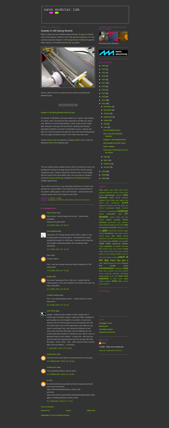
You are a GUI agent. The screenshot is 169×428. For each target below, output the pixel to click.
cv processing (111, 211)
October (107, 113)
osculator (114, 257)
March (106, 160)
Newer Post (45, 410)
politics (101, 263)
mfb (114, 246)
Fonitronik (112, 227)
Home (68, 410)
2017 (104, 83)
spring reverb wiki (56, 178)
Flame (122, 225)
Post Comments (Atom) (60, 415)
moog (110, 249)
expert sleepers (104, 225)
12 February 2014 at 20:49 (60, 374)
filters (118, 225)
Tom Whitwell (52, 231)
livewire (115, 241)
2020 (104, 76)
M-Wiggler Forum (105, 323)
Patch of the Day (53, 140)
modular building (53, 295)
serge (125, 268)
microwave (124, 246)
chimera (101, 208)
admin (116, 190)
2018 (104, 79)
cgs (127, 205)
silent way (102, 271)
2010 (104, 171)
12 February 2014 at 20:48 (60, 361)
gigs (104, 230)
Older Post (91, 410)
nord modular (107, 257)
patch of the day (82, 200)
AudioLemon (52, 354)
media (101, 246)
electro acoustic (113, 220)
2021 (104, 73)
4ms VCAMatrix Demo (111, 130)
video (126, 279)
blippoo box (124, 200)
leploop (109, 241)
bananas (119, 195)
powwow (111, 263)
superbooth (108, 273)
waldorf (101, 281)
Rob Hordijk (107, 266)
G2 (127, 227)
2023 (104, 69)
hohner (126, 233)
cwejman (51, 200)
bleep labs (115, 200)
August (106, 120)
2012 (104, 100)
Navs (49, 255)
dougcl (49, 276)
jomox (107, 236)
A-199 (64, 40)
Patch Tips (115, 260)
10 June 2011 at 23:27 (58, 225)
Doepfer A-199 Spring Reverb (114, 140)
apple (126, 192)
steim (120, 271)
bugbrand (102, 205)
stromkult (125, 271)
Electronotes (112, 222)
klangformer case (104, 238)
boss (107, 203)
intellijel (101, 236)
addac (111, 190)
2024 (104, 66)
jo (47, 380)
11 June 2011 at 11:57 (58, 249)
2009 (104, 175)
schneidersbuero (106, 268)
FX (124, 227)
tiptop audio (123, 276)
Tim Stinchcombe (80, 178)
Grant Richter (112, 231)
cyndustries (111, 214)
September (108, 117)
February (107, 164)
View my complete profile (110, 350)
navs (73, 113)
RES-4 (78, 140)
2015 (104, 90)
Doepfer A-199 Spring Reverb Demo (55, 113)
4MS (101, 190)
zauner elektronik (104, 284)
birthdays (102, 200)
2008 (104, 178)
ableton (106, 190)
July (105, 124)
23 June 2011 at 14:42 (58, 305)
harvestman (109, 233)
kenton (125, 236)
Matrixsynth (103, 326)
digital (120, 214)
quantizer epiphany (80, 37)
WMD (120, 281)
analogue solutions (105, 192)
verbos (120, 278)
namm (120, 251)
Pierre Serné (52, 213)
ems (118, 222)
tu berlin (113, 278)
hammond (120, 231)
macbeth (125, 241)
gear (100, 231)
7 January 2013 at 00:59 (59, 348)
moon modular (117, 249)
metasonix (69, 200)
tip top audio (114, 276)
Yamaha (125, 281)
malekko (125, 244)
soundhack (110, 271)
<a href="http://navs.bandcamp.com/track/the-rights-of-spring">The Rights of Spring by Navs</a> (67, 153)
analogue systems (118, 192)
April (106, 157)
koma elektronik (119, 238)
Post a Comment (47, 407)
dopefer (112, 217)
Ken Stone (116, 236)
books (101, 203)
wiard (114, 281)
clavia (118, 208)
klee (111, 238)
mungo (125, 249)
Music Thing (114, 251)
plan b (125, 260)
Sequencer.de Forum (107, 332)
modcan (105, 249)
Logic (120, 241)
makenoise (116, 244)
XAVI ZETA (51, 311)
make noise (105, 243)
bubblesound (115, 203)
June (106, 127)
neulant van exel (104, 254)
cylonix (101, 214)
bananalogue (110, 195)
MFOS (118, 246)
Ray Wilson (117, 263)
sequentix (118, 268)
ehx (123, 217)
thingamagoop (104, 276)
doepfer (60, 200)
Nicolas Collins (116, 254)
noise (100, 257)
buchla (125, 203)
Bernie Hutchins (122, 197)
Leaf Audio (102, 241)
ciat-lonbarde (109, 208)
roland (125, 266)
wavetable (108, 281)
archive (101, 195)
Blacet (108, 200)
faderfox (113, 225)
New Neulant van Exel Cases (114, 143)
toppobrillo (104, 278)
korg (126, 238)
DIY (126, 214)
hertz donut (119, 233)
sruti (116, 271)
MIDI (100, 249)
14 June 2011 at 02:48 (58, 289)
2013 (104, 97)
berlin (112, 198)
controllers (125, 208)
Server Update (108, 146)
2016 (104, 86)
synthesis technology (120, 273)
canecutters (110, 205)
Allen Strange (123, 190)
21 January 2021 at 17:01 (60, 401)
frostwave (120, 227)
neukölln (125, 251)
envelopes (125, 222)
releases (125, 263)
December (108, 107)
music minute (104, 251)
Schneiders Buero (106, 329)
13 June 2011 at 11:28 (58, 271)
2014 (104, 93)
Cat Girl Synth (119, 205)
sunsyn (101, 273)
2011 (104, 104)
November (108, 110)
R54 (50, 143)
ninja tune (125, 254)
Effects (118, 217)
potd (105, 263)
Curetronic (102, 211)
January (107, 167)
